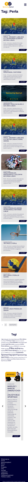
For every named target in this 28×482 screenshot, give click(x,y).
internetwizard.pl (16, 479)
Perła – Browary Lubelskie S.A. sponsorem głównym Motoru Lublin (13, 38)
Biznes (3, 460)
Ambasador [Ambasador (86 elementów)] (6, 339)
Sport (2, 462)
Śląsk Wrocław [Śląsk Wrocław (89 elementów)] (4, 360)
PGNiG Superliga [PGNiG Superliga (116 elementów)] (5, 348)
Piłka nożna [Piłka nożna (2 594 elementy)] (14, 348)
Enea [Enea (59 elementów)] (2, 340)
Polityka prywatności (7, 472)
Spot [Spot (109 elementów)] (12, 357)
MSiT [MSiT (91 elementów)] (18, 346)
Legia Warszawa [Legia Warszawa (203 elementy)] (9, 344)
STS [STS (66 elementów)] (25, 357)
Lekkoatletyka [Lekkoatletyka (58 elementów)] (17, 344)
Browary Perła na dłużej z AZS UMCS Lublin (13, 105)
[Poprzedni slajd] (2, 404)
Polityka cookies (6, 473)
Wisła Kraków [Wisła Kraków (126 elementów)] (16, 359)
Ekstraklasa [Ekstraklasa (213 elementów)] (23, 339)
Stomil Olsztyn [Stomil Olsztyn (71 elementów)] (21, 357)
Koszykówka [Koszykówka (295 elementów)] (14, 342)
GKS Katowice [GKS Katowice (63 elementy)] (17, 340)
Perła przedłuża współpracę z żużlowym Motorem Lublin (12, 174)
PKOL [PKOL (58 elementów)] (19, 350)
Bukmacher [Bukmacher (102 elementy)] (16, 339)
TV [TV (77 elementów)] (26, 357)
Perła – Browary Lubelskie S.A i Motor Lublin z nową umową (13, 139)
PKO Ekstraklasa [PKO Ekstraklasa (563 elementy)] (11, 350)
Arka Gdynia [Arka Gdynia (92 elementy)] (11, 339)
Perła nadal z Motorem (12, 72)
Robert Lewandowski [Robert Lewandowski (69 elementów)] (12, 352)
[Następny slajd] (25, 404)
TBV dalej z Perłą (10, 243)
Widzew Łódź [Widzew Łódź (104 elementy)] (10, 359)
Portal (3, 457)
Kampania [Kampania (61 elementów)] (8, 342)
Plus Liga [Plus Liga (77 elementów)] (21, 350)
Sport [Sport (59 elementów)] (10, 357)
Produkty (4, 464)
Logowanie (4, 468)
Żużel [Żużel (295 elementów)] (9, 360)
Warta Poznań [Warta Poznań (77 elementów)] (4, 359)
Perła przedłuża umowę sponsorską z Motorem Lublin (12, 209)
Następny (12, 325)
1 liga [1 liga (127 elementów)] (2, 339)
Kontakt (3, 467)
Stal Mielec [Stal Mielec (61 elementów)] (16, 357)
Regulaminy (4, 470)
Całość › (22, 50)
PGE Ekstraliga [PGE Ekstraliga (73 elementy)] (22, 346)
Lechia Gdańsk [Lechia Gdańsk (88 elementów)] (21, 342)
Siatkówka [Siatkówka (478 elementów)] (19, 352)
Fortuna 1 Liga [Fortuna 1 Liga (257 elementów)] (10, 340)
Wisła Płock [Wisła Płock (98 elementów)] (22, 359)
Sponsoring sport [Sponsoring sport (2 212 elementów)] (9, 354)
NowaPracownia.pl (21, 478)
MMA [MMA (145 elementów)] (15, 346)
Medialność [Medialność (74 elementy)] (11, 346)
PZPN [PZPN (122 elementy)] (6, 352)
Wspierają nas (5, 456)
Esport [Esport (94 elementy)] (4, 340)
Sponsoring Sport (6, 459)
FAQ (2, 465)
